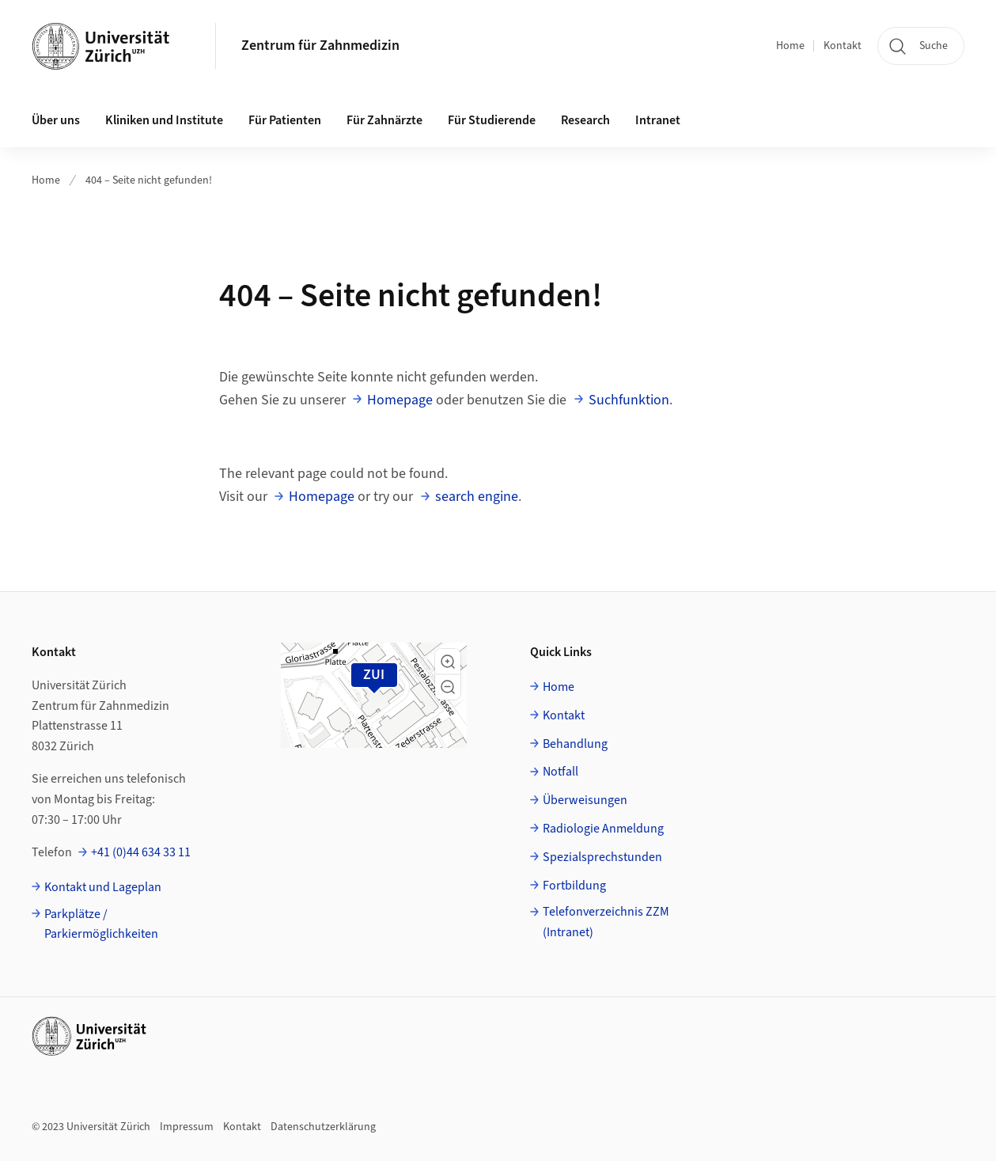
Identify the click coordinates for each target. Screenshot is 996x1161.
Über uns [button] (56, 120)
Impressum (187, 1127)
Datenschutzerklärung (323, 1127)
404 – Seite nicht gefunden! (148, 180)
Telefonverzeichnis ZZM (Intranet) (606, 922)
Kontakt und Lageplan (102, 887)
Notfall (560, 771)
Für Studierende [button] (492, 120)
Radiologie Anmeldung (603, 828)
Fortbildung (574, 885)
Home (790, 46)
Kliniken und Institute (164, 120)
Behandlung (575, 744)
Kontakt (843, 46)
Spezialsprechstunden (602, 857)
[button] (447, 661)
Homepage (400, 400)
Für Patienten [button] (284, 120)
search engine (476, 497)
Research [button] (585, 120)
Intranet (657, 120)
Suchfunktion (629, 400)
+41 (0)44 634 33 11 (141, 852)
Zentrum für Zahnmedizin (320, 45)
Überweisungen (585, 800)
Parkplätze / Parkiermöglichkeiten (101, 924)
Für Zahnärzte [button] (384, 120)
